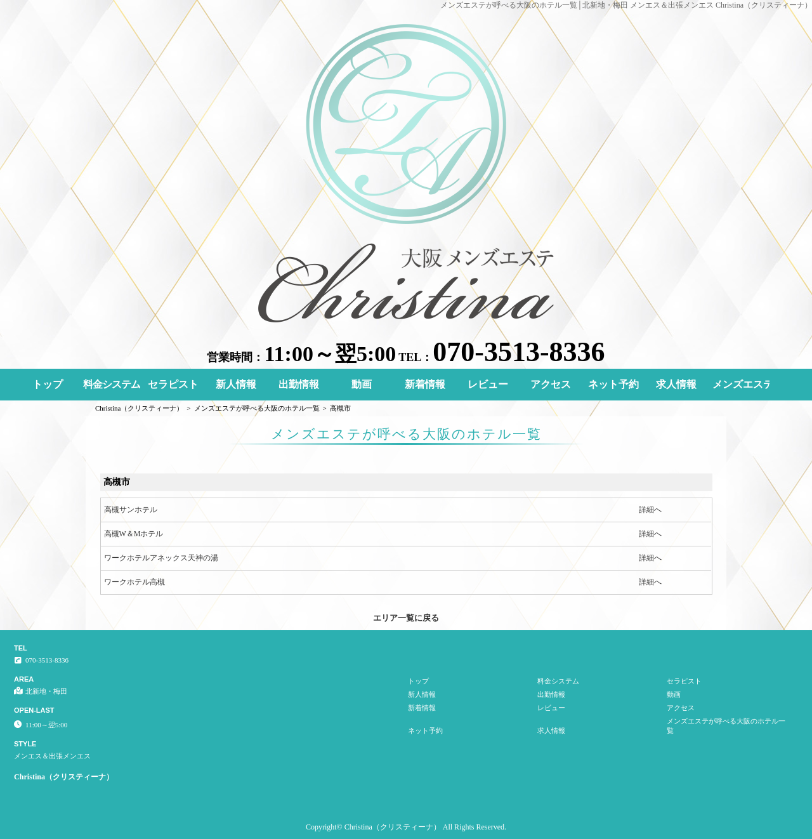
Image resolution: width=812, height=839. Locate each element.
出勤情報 (298, 384)
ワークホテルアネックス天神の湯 (161, 557)
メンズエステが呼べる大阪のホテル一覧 (740, 384)
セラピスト (173, 384)
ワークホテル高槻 (134, 582)
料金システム (111, 384)
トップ (47, 384)
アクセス (550, 384)
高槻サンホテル (130, 509)
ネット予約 (613, 384)
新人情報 (236, 384)
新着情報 (425, 384)
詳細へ (650, 509)
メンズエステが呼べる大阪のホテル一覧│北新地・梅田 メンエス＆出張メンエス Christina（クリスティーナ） (626, 5)
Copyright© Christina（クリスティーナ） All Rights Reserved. (406, 826)
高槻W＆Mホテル (134, 533)
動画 (361, 384)
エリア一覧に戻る (406, 618)
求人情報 (676, 384)
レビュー (488, 384)
